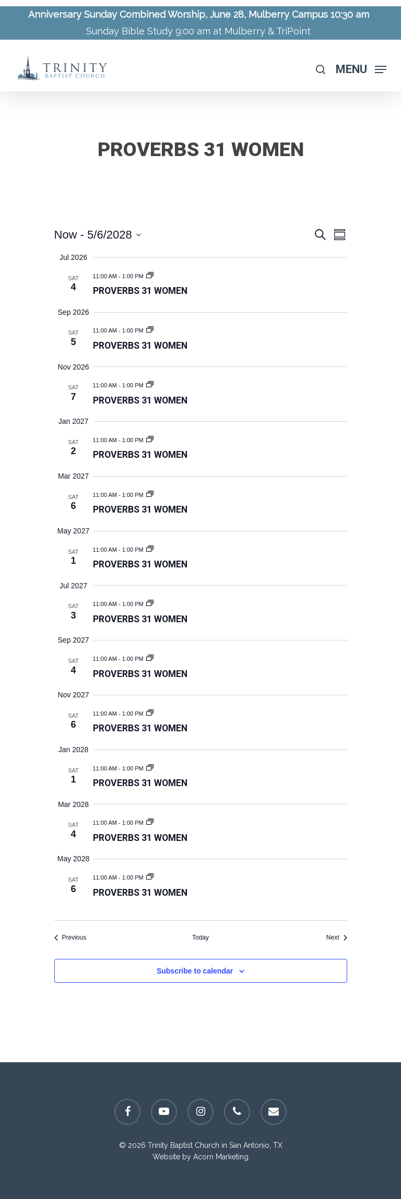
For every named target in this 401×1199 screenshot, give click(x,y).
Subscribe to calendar (195, 971)
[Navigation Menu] (361, 68)
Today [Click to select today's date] (200, 937)
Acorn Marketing (221, 1157)
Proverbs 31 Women (140, 291)
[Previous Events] (70, 937)
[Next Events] (336, 937)
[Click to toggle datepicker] (97, 234)
